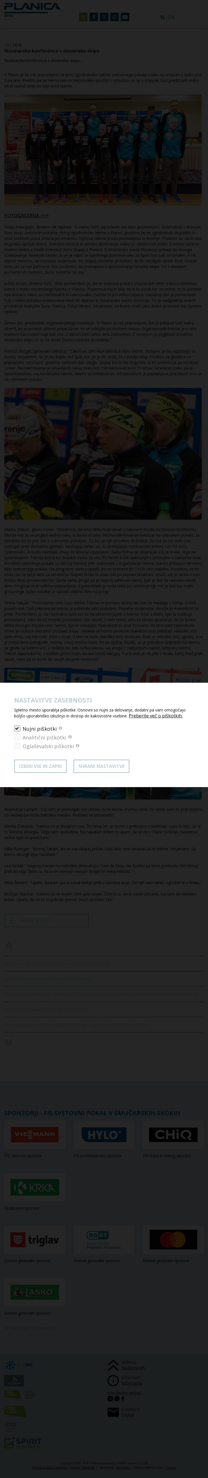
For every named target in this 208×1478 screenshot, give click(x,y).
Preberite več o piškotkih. (156, 716)
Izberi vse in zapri (40, 766)
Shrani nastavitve (101, 766)
